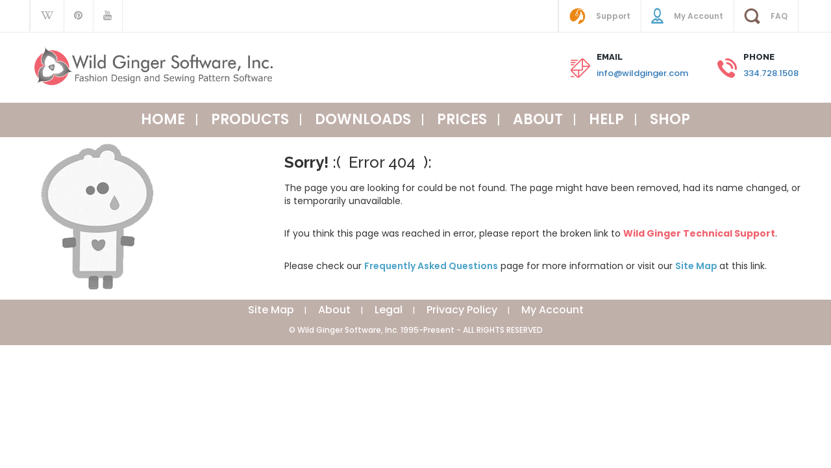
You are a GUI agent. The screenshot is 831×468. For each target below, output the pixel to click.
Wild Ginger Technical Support (699, 233)
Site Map (697, 265)
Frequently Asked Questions (431, 265)
